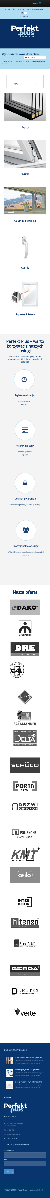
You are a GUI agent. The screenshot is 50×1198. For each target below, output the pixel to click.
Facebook (25, 16)
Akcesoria (19, 61)
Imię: (6, 1159)
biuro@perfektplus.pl (36, 9)
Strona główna (7, 61)
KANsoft (40, 1190)
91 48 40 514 (20, 9)
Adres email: (9, 1151)
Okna (27, 61)
